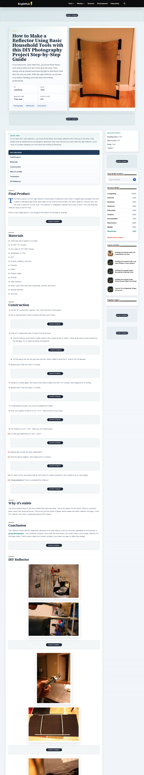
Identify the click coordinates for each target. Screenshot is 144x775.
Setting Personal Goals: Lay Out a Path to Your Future (125, 262)
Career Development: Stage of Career (125, 289)
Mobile (122, 227)
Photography (18, 106)
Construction (15, 167)
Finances (122, 206)
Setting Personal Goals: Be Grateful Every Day (125, 253)
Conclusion (14, 176)
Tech (14, 31)
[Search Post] (134, 179)
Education (115, 4)
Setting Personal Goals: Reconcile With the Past (124, 271)
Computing (122, 194)
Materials (14, 162)
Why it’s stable (16, 172)
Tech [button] (71, 4)
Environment (102, 4)
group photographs (16, 533)
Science (91, 4)
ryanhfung (18, 90)
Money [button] (80, 4)
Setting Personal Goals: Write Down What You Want (126, 280)
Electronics (122, 223)
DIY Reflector (15, 181)
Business (122, 202)
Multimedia (30, 106)
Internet (122, 198)
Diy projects (42, 106)
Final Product (15, 157)
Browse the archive (115, 237)
